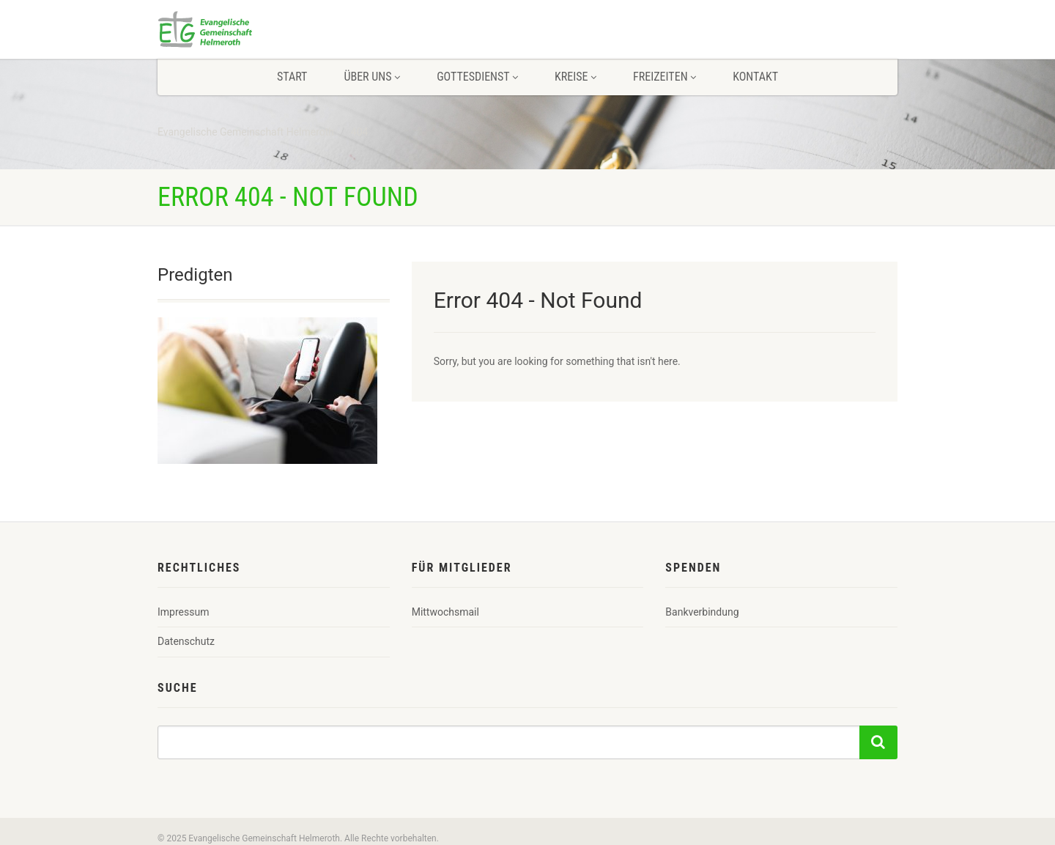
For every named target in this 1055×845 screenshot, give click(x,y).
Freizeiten (664, 77)
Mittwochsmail (445, 612)
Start (292, 77)
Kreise (575, 77)
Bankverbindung (701, 612)
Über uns (372, 77)
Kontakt (755, 77)
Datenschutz (186, 641)
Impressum (183, 612)
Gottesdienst (477, 77)
